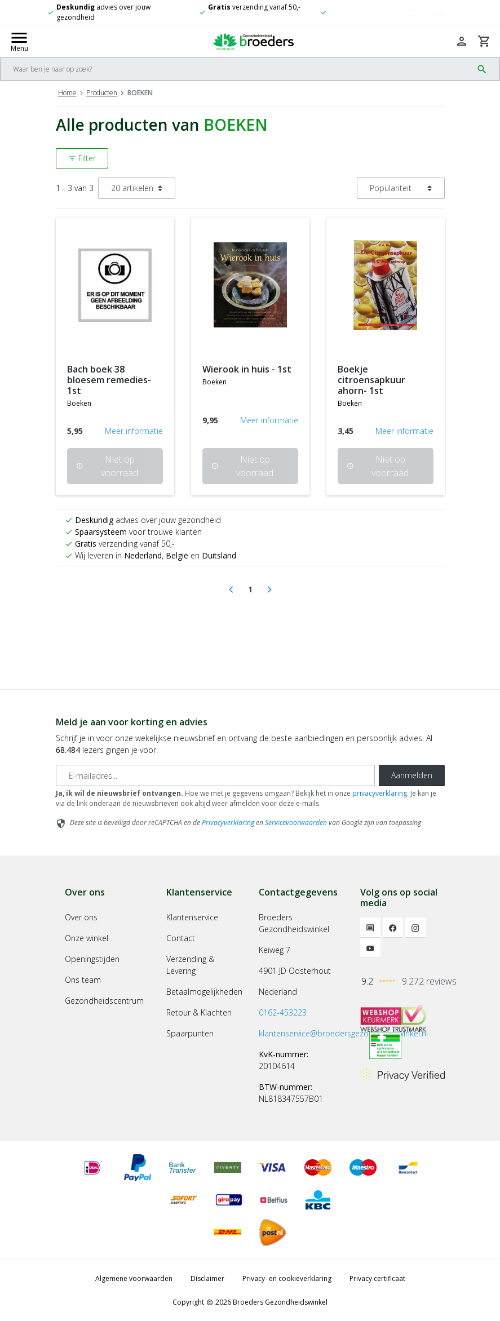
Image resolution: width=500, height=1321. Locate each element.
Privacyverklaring (228, 822)
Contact (180, 938)
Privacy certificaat (377, 1278)
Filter (82, 158)
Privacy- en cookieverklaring (286, 1278)
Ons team (83, 979)
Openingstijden (92, 959)
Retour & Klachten (199, 1012)
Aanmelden (411, 775)
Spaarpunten (190, 1033)
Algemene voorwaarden (133, 1278)
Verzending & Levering (190, 965)
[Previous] (231, 589)
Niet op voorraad (107, 466)
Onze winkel (86, 938)
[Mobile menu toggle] (19, 41)
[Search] (236, 69)
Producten (101, 92)
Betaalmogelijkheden (204, 991)
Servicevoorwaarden (296, 822)
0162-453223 (283, 1012)
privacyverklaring (379, 793)
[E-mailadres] (215, 775)
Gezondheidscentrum (104, 1000)
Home (67, 92)
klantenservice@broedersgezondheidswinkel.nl (343, 1033)
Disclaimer (207, 1278)
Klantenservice (192, 917)
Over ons (81, 917)
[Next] (269, 589)
